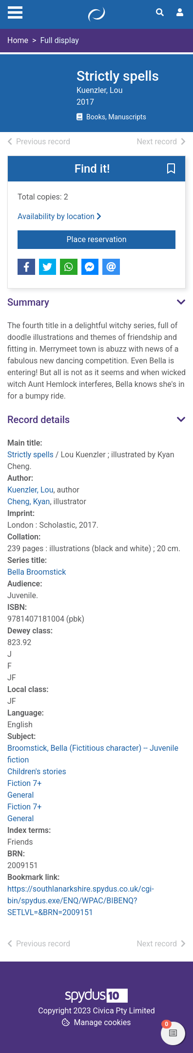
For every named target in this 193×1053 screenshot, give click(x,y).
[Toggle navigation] (15, 11)
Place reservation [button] (121, 238)
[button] (171, 169)
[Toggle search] (160, 13)
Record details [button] (38, 420)
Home (17, 40)
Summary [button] (28, 302)
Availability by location (59, 216)
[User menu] (180, 13)
